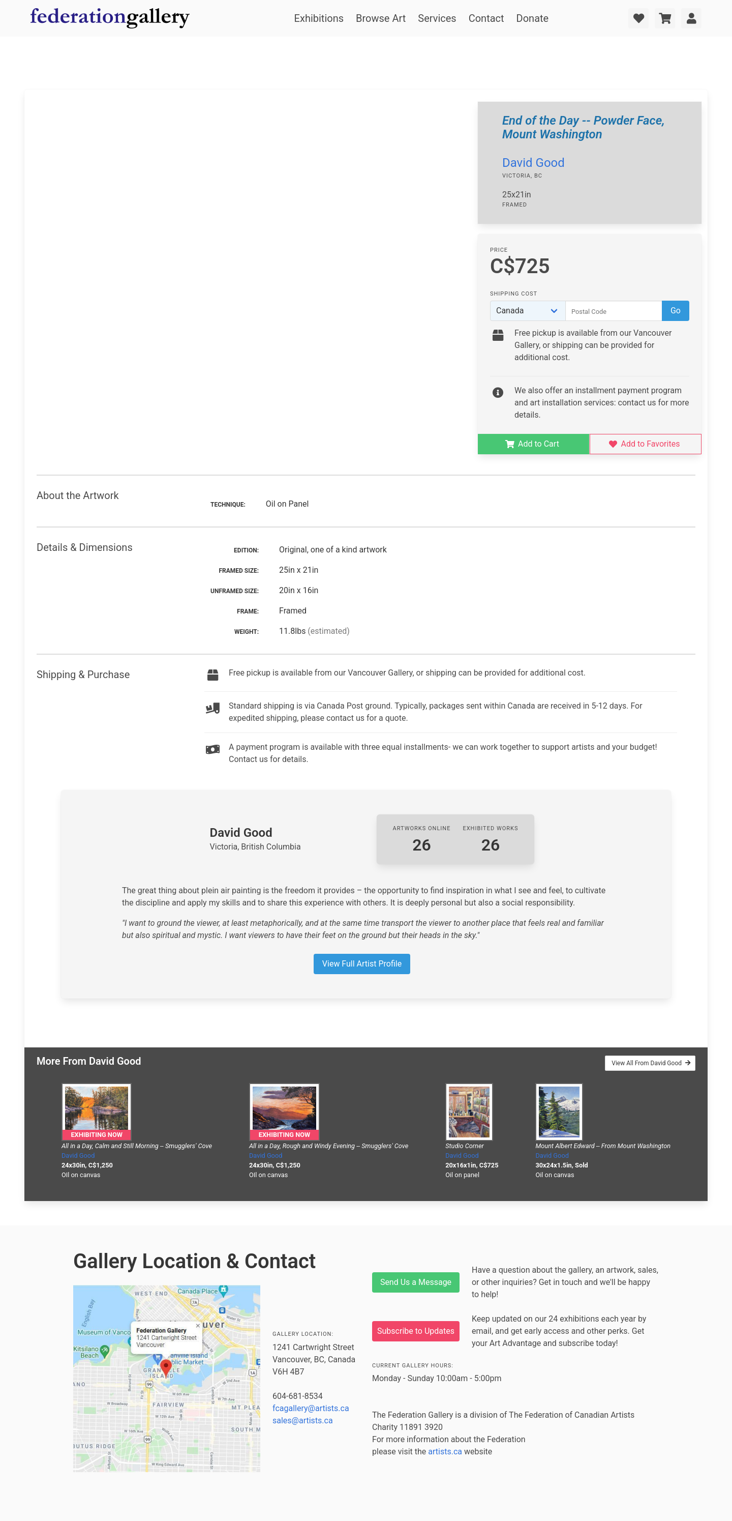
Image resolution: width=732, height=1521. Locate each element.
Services (437, 18)
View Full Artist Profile (362, 964)
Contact (486, 18)
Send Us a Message (415, 1282)
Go (675, 310)
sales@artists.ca (302, 1420)
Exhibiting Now (96, 1134)
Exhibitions (319, 18)
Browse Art (381, 18)
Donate (532, 18)
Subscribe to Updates (415, 1331)
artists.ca (445, 1451)
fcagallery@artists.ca (310, 1408)
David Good (533, 163)
